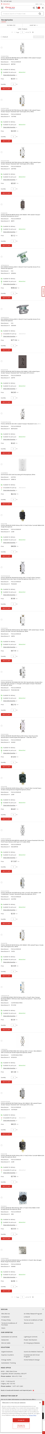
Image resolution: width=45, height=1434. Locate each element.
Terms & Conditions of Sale (33, 1320)
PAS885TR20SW (6, 422)
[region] (21, 1416)
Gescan (22, 1309)
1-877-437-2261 (7, 1)
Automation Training (8, 1363)
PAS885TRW (5, 56)
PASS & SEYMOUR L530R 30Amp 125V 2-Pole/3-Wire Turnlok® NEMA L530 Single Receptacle (22, 526)
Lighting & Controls (30, 1337)
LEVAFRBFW (4, 473)
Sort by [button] (33, 25)
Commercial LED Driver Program (32, 1356)
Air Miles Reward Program (33, 1314)
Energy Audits (6, 1360)
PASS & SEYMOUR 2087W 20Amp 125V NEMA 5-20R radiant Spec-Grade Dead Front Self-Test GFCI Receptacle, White (22, 630)
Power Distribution (30, 1340)
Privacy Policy (6, 1320)
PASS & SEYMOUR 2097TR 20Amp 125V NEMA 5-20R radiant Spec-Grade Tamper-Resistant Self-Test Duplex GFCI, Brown (20, 372)
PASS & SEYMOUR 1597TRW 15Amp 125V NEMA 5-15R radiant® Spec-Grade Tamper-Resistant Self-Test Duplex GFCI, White (21, 110)
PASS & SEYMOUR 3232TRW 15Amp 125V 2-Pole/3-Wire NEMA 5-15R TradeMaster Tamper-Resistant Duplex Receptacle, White (21, 893)
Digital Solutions (7, 1352)
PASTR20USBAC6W (7, 680)
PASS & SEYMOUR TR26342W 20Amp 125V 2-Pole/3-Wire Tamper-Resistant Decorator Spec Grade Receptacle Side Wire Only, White (21, 578)
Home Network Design (32, 1360)
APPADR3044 (5, 317)
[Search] (22, 14)
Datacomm (5, 1340)
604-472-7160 (17, 1376)
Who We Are (5, 1314)
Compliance (5, 1317)
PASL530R (4, 524)
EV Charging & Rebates (32, 1343)
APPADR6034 (5, 265)
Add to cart (6, 88)
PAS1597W (4, 943)
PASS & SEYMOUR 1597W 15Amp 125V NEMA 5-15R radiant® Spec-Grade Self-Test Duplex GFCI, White (22, 945)
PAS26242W (4, 734)
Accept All (21, 1420)
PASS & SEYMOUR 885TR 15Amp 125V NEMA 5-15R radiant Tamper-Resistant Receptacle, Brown (21, 215)
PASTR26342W (5, 576)
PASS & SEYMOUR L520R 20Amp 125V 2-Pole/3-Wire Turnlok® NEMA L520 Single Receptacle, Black (22, 1156)
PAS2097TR (4, 370)
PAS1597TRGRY (5, 1102)
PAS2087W (4, 628)
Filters (11, 25)
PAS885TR (4, 213)
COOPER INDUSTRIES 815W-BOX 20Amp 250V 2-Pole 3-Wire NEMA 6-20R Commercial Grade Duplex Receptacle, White (21, 1051)
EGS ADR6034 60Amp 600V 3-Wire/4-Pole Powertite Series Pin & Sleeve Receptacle (20, 267)
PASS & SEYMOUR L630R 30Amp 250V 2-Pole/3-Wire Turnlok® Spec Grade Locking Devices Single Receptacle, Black (21, 788)
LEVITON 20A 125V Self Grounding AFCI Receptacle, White (18, 474)
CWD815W (4, 1049)
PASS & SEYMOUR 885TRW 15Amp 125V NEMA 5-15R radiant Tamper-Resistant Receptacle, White (21, 58)
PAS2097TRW (5, 161)
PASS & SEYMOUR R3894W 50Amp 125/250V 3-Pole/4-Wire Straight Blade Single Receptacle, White (21, 1260)
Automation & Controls (9, 1337)
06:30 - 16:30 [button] (39, 4)
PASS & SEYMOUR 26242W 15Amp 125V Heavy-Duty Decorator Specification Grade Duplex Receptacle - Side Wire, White (19, 736)
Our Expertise (22, 1332)
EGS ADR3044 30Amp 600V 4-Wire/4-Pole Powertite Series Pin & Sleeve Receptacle (20, 319)
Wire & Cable (5, 1343)
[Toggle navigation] (2, 8)
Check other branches (9, 75)
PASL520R (4, 1154)
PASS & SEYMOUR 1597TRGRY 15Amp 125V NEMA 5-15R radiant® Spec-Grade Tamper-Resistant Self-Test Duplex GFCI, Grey (21, 1104)
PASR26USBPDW (6, 839)
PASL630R (4, 786)
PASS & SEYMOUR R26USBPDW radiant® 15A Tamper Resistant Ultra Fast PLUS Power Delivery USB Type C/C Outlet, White (22, 841)
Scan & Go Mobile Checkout (33, 1352)
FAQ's (3, 1328)
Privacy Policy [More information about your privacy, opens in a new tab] (32, 1415)
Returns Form (28, 1323)
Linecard (27, 1317)
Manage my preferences (21, 1426)
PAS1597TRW (5, 108)
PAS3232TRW (5, 891)
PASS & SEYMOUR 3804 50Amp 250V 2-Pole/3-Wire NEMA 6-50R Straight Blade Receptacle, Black (20, 1208)
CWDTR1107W (5, 996)
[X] (40, 1403)
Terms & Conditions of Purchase (9, 1324)
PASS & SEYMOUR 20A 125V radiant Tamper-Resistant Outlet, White (21, 424)
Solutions (22, 1347)
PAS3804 (4, 1206)
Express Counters (7, 1355)
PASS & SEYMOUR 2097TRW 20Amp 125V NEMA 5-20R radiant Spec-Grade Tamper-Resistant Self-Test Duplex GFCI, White (21, 163)
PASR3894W (5, 1258)
